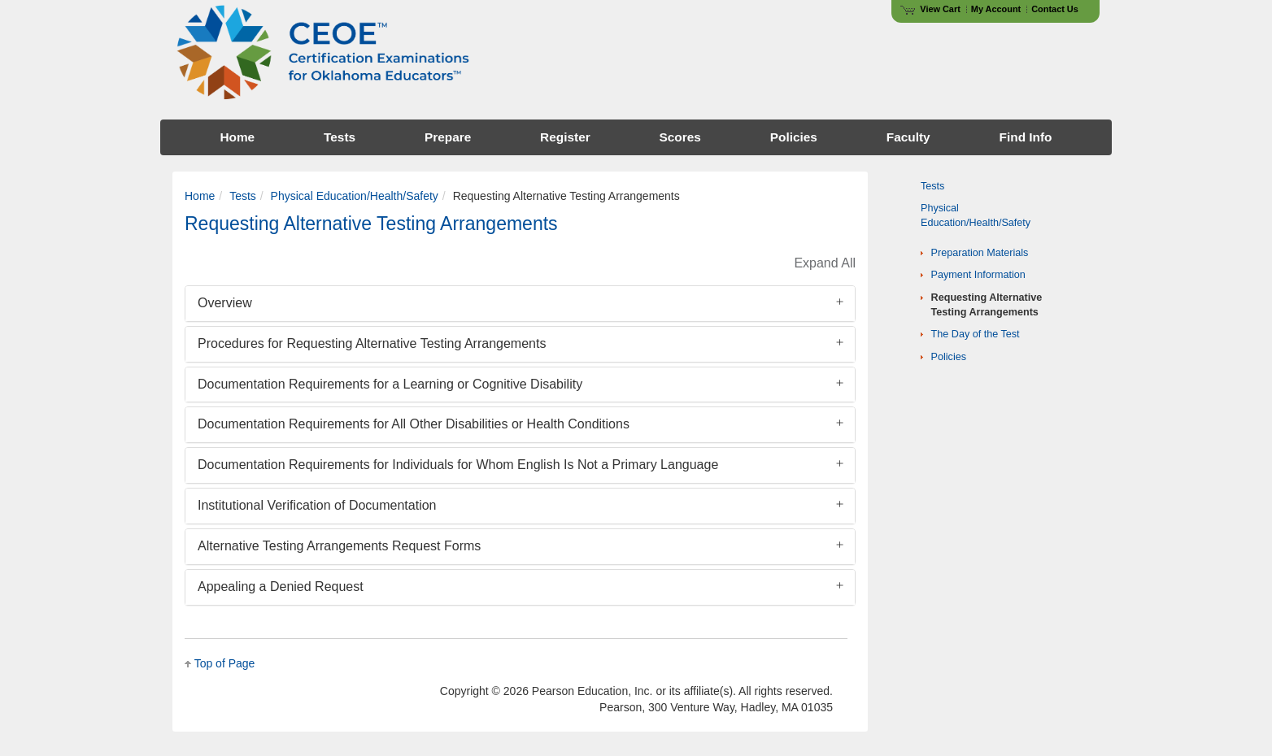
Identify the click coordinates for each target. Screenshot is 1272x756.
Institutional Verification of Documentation (317, 505)
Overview (225, 303)
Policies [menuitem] (793, 137)
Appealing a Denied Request (281, 586)
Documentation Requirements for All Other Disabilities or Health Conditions (413, 424)
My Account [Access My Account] (996, 9)
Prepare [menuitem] (448, 137)
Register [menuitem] (565, 137)
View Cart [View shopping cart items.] (930, 9)
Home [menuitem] (237, 137)
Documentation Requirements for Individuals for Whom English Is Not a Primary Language (458, 464)
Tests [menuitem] (339, 137)
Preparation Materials (980, 253)
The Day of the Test (975, 334)
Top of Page (224, 663)
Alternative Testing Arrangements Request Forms (339, 546)
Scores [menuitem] (680, 137)
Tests (242, 195)
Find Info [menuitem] (1026, 137)
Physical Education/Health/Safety (354, 195)
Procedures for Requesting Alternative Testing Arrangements (372, 343)
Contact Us (1054, 9)
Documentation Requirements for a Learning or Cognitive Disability (390, 384)
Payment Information (978, 274)
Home (200, 195)
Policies (948, 357)
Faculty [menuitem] (908, 137)
